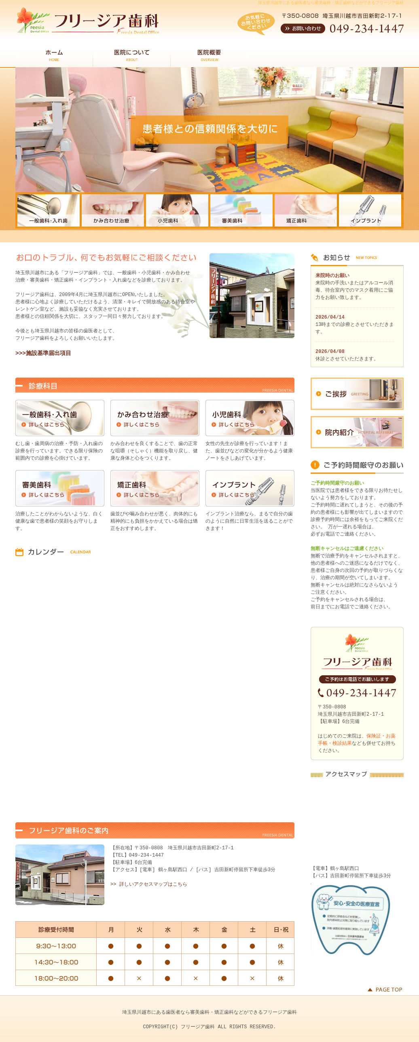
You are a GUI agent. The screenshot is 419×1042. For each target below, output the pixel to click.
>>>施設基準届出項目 (43, 353)
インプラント (249, 488)
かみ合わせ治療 (154, 418)
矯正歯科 (154, 488)
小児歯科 (249, 418)
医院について (132, 57)
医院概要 (209, 57)
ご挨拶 (357, 394)
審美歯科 (59, 488)
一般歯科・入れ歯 (59, 418)
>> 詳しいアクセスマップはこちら (148, 884)
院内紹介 (357, 432)
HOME (54, 57)
